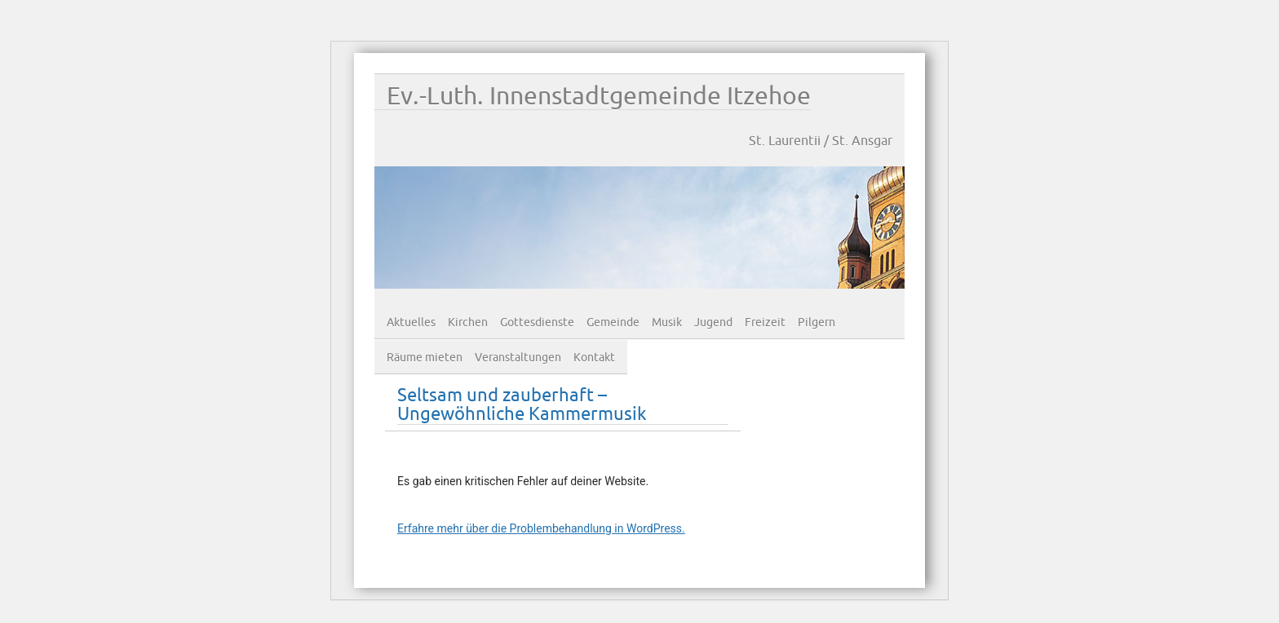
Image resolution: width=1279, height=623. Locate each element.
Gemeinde (613, 322)
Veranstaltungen (518, 357)
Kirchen (468, 322)
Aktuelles (411, 322)
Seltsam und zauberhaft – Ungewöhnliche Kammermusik (522, 405)
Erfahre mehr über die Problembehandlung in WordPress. (541, 528)
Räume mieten (424, 357)
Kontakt (594, 357)
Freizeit (765, 322)
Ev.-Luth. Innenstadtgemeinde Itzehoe (599, 96)
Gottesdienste (537, 322)
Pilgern (816, 322)
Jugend (713, 322)
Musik (667, 322)
